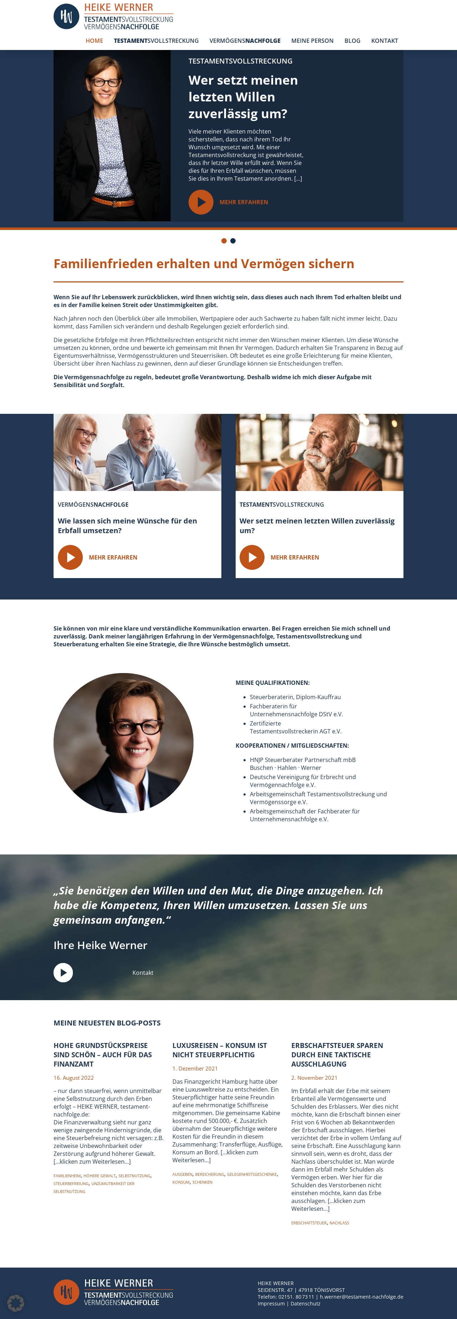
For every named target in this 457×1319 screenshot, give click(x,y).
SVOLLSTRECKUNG (156, 41)
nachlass (339, 1222)
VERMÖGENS (245, 41)
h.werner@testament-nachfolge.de (361, 1296)
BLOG (353, 41)
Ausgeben (182, 1174)
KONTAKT (384, 41)
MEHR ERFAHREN (229, 202)
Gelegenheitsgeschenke (252, 1174)
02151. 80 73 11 (296, 1296)
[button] (15, 1303)
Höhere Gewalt (100, 1175)
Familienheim (67, 1175)
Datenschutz (306, 1303)
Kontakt (104, 972)
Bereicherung (209, 1174)
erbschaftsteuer (309, 1222)
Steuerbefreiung (71, 1183)
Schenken (202, 1182)
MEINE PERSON (312, 41)
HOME (94, 41)
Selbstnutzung (134, 1175)
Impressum (271, 1303)
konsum (181, 1182)
